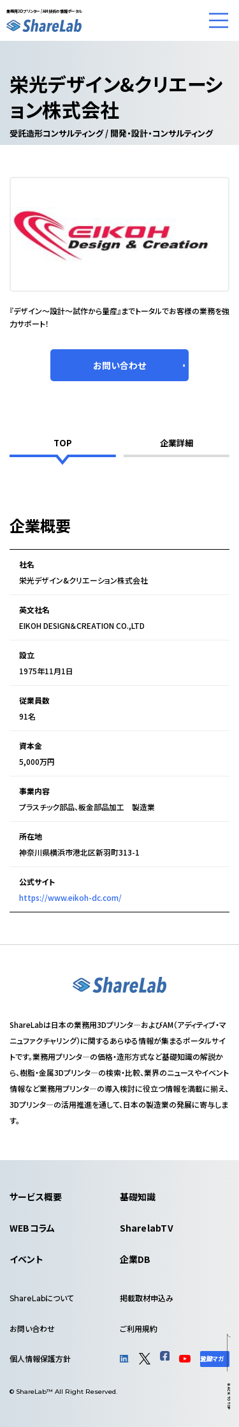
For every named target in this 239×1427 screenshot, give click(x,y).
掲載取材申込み (146, 1297)
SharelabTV (146, 1227)
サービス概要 (36, 1196)
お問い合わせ (32, 1328)
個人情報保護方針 (40, 1358)
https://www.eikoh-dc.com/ (70, 897)
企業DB (135, 1259)
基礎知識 (138, 1196)
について (42, 1297)
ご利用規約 (138, 1328)
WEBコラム (32, 1227)
